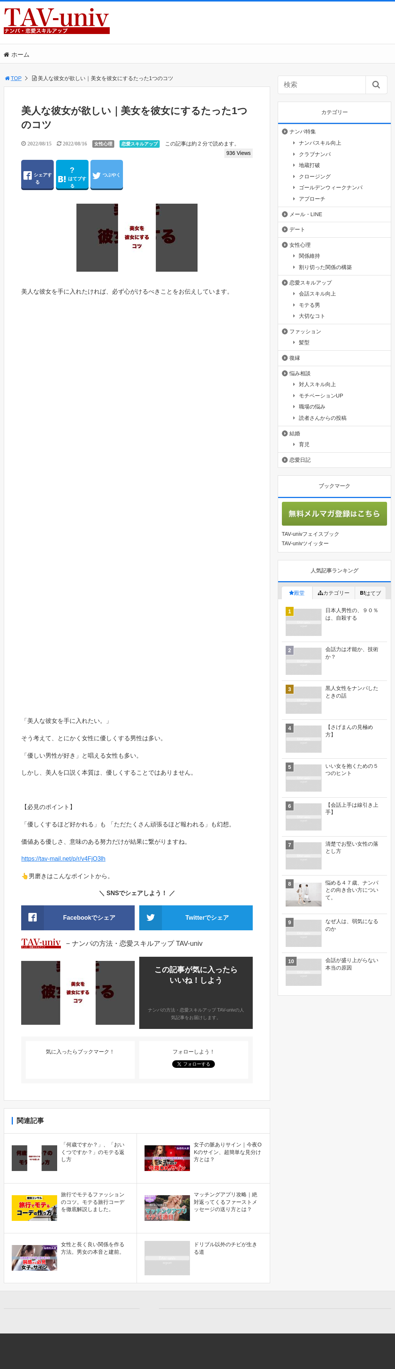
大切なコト (312, 316)
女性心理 (103, 144)
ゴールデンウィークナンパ (330, 187)
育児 (304, 444)
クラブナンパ (315, 154)
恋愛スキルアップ (139, 144)
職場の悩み (312, 407)
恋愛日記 (300, 460)
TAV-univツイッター (305, 543)
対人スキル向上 (317, 384)
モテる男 (309, 305)
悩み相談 (300, 373)
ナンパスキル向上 (320, 143)
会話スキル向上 (317, 294)
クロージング (315, 176)
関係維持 (309, 256)
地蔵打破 (309, 165)
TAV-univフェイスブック (311, 534)
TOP (13, 78)
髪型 (304, 342)
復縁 (294, 358)
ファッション (305, 331)
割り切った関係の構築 (325, 267)
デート (297, 229)
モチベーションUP (321, 396)
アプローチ (312, 199)
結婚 (294, 433)
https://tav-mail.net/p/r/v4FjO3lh (63, 858)
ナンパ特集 (302, 131)
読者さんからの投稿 (323, 418)
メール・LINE (305, 214)
